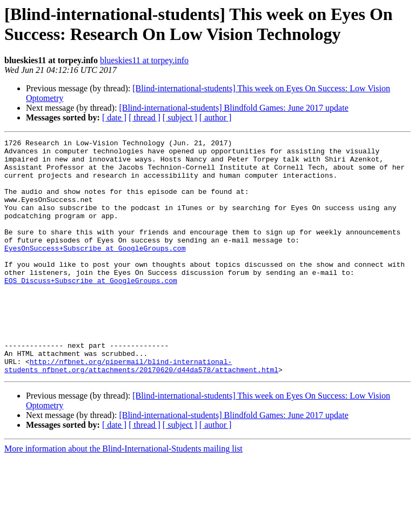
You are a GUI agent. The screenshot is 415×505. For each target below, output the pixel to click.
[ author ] (215, 117)
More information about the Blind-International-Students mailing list (123, 495)
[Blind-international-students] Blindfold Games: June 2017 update (233, 107)
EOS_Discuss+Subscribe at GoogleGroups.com (90, 309)
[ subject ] (180, 117)
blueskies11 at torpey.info (144, 60)
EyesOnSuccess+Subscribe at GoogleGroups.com (94, 270)
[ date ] (114, 117)
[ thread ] (144, 117)
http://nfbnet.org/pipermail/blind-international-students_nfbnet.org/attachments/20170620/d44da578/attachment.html (141, 411)
